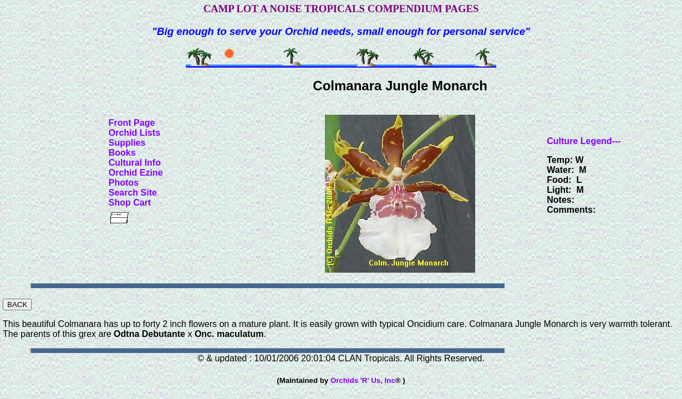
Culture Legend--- (583, 141)
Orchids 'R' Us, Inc (362, 380)
